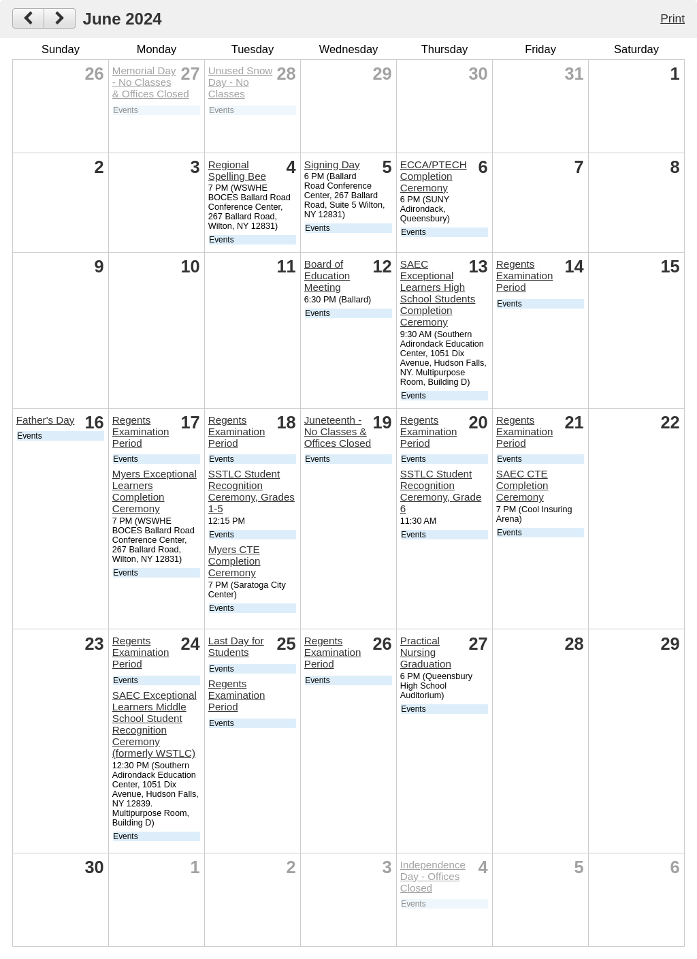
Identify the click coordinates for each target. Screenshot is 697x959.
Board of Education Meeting (327, 275)
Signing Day (332, 164)
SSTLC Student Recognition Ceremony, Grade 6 (441, 491)
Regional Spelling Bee (237, 170)
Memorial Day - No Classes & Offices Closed (150, 82)
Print (672, 18)
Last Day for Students (236, 646)
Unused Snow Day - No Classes (240, 82)
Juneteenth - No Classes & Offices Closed (337, 431)
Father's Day (45, 420)
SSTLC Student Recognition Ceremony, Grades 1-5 (251, 491)
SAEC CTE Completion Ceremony (522, 485)
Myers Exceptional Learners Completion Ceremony (154, 491)
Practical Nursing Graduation (425, 652)
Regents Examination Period (524, 275)
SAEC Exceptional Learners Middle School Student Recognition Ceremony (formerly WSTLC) (154, 724)
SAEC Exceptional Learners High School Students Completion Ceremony (438, 293)
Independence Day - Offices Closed (433, 876)
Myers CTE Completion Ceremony (234, 561)
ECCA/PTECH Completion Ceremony (433, 176)
